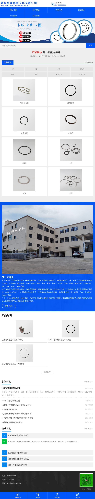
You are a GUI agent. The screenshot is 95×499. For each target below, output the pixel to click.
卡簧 (35, 69)
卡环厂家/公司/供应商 (11, 401)
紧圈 (35, 74)
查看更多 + (89, 62)
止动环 (82, 69)
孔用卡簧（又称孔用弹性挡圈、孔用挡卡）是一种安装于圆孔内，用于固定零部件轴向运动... (43, 441)
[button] (44, 40)
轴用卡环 (70, 103)
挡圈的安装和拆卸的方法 (12, 422)
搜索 (90, 45)
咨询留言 (57, 495)
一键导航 (77, 495)
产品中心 (58, 10)
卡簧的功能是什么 (10, 409)
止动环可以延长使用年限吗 (12, 340)
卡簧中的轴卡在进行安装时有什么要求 (18, 418)
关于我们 (36, 10)
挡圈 (12, 74)
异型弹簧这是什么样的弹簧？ (13, 364)
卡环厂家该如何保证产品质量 (59, 340)
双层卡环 (59, 74)
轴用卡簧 (24, 133)
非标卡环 (82, 74)
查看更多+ (9, 306)
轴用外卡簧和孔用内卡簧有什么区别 (17, 405)
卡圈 (59, 69)
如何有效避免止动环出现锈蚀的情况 (17, 414)
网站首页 (13, 10)
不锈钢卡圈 (24, 103)
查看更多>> (88, 382)
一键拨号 (38, 495)
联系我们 (36, 16)
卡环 (12, 69)
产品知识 (13, 16)
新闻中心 (81, 10)
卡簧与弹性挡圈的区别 (11, 388)
